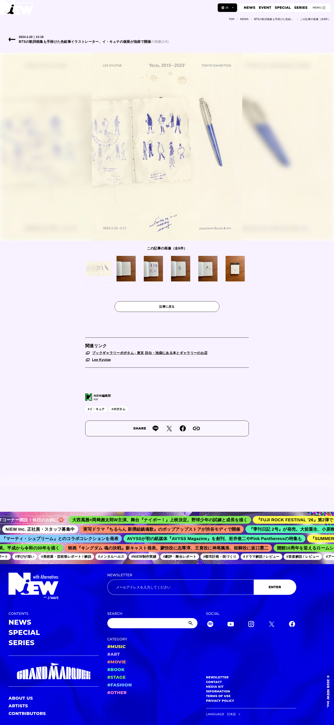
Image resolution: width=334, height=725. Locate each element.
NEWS (249, 8)
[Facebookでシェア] (183, 428)
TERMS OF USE (218, 696)
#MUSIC (116, 646)
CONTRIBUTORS (27, 713)
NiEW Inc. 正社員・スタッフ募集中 (42, 529)
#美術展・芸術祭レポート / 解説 (68, 556)
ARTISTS (18, 705)
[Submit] (191, 623)
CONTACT (214, 682)
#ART (113, 654)
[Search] (152, 623)
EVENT (265, 8)
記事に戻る (167, 306)
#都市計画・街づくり (221, 556)
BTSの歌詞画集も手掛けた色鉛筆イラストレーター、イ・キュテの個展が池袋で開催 (274, 19)
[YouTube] (230, 625)
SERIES (300, 8)
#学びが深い (26, 556)
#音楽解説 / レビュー (304, 556)
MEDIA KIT (215, 687)
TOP (232, 19)
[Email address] (180, 587)
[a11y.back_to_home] (17, 9)
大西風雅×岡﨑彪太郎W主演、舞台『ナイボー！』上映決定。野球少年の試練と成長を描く (163, 519)
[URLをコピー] (196, 428)
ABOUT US (21, 698)
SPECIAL (283, 8)
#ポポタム (118, 409)
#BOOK (116, 669)
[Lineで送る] (155, 428)
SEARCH (114, 614)
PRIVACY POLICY (220, 701)
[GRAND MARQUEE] (54, 671)
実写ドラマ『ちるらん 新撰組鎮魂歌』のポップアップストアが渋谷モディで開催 (164, 529)
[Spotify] (210, 625)
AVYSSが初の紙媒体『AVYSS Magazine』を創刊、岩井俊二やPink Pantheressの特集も (216, 538)
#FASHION (119, 685)
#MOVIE (116, 661)
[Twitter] (271, 625)
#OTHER (117, 692)
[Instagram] (251, 625)
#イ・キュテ (96, 409)
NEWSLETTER (119, 575)
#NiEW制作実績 (145, 556)
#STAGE (116, 677)
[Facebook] (292, 625)
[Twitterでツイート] (169, 428)
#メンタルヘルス (113, 556)
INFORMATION (218, 691)
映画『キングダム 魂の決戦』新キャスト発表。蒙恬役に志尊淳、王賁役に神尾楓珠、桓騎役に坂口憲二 (170, 548)
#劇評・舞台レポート (181, 556)
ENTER (275, 587)
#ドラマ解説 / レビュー (263, 556)
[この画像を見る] (99, 268)
